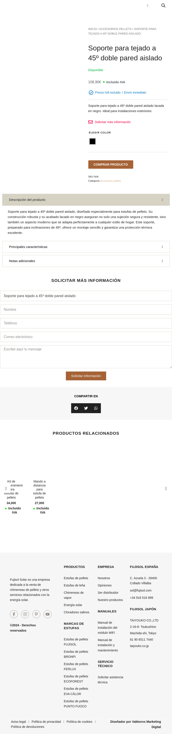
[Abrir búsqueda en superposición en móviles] (163, 5)
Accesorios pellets (115, 29)
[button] (76, 408)
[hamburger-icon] (148, 5)
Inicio (92, 29)
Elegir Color (100, 132)
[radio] (92, 141)
